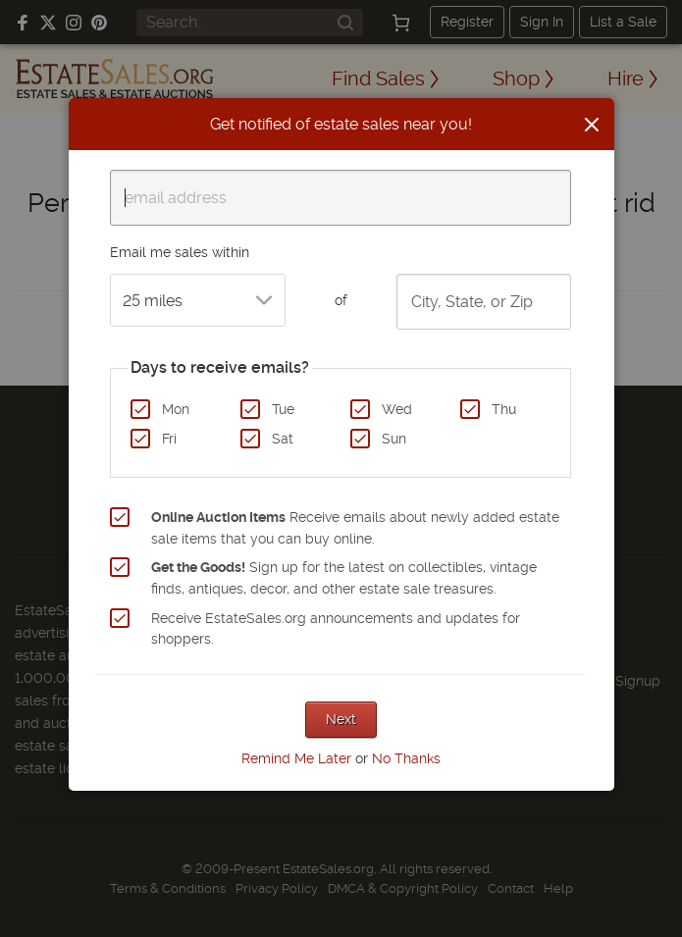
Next (341, 719)
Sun (394, 438)
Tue (283, 409)
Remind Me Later (296, 758)
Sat (282, 438)
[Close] (592, 124)
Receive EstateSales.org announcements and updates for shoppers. (335, 629)
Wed (397, 409)
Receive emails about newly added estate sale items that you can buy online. (355, 528)
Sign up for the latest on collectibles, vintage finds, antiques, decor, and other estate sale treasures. (344, 578)
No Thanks (406, 758)
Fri (169, 438)
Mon (175, 409)
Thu (504, 409)
